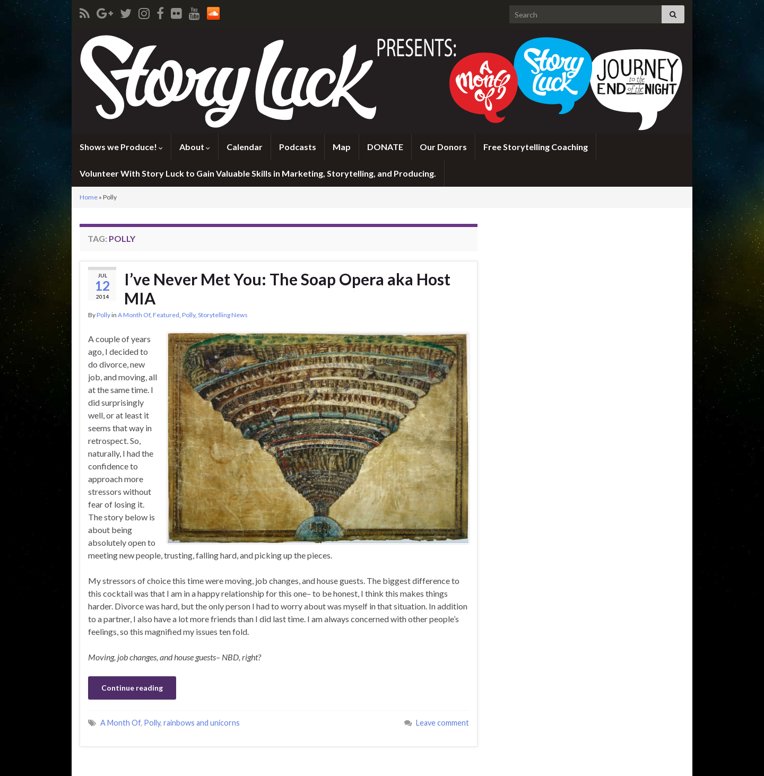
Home (89, 197)
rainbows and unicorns (201, 722)
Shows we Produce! (121, 147)
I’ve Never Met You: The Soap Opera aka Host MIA (287, 288)
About (194, 147)
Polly (103, 315)
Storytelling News (223, 315)
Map (342, 147)
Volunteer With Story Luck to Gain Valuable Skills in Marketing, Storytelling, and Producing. (258, 173)
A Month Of (134, 315)
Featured (166, 315)
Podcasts (297, 147)
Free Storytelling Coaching (535, 147)
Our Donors (443, 147)
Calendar (245, 147)
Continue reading (132, 687)
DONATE (385, 147)
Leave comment (442, 722)
